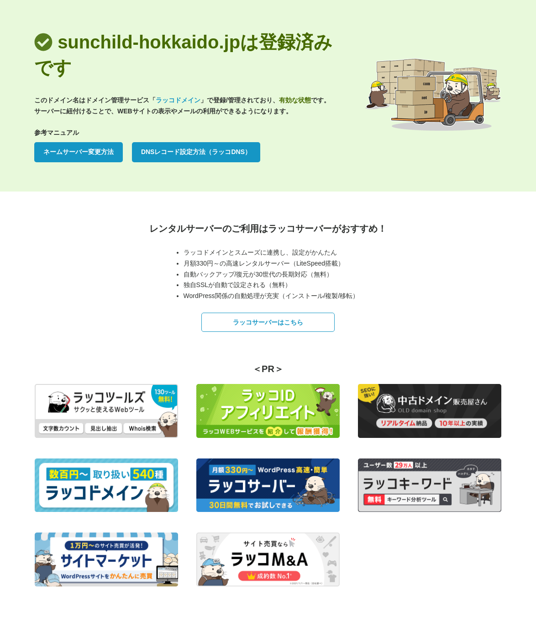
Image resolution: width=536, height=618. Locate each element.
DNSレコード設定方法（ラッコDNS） (196, 151)
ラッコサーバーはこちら (268, 322)
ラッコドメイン (178, 100)
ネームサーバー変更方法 (78, 151)
